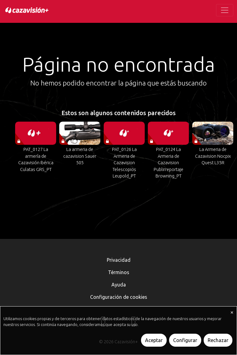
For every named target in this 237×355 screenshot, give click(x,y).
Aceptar (154, 340)
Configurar (185, 340)
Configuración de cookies (118, 297)
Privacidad (119, 260)
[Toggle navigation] (224, 10)
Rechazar (218, 340)
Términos (118, 272)
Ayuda (118, 284)
